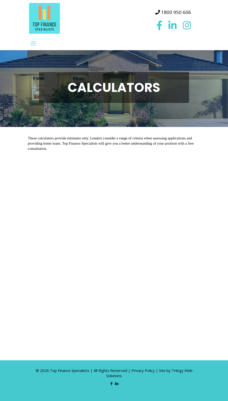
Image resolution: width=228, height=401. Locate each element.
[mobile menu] (33, 43)
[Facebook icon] (111, 383)
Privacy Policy (143, 370)
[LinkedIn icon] (116, 383)
